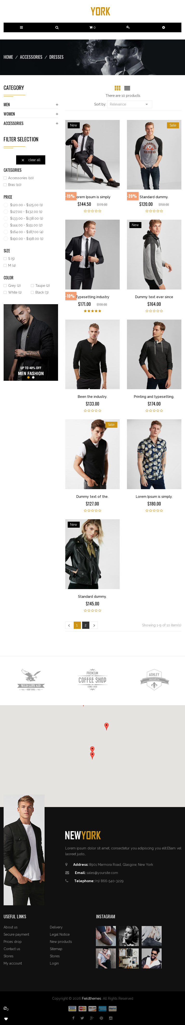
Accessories (13, 123)
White (15, 292)
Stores (8, 956)
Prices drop (13, 942)
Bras (14, 185)
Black (42, 292)
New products (61, 942)
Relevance (130, 104)
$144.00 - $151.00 (26, 225)
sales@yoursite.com (102, 873)
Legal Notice (60, 934)
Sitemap (56, 949)
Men (7, 104)
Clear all (30, 160)
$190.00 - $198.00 (26, 239)
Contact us (12, 949)
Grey (14, 286)
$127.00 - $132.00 (26, 212)
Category (14, 87)
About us (11, 927)
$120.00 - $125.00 (26, 205)
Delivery (56, 927)
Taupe (42, 286)
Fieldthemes (91, 998)
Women (9, 114)
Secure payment (16, 934)
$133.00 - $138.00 (26, 218)
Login (54, 963)
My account (13, 963)
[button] (163, 27)
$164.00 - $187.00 (26, 232)
